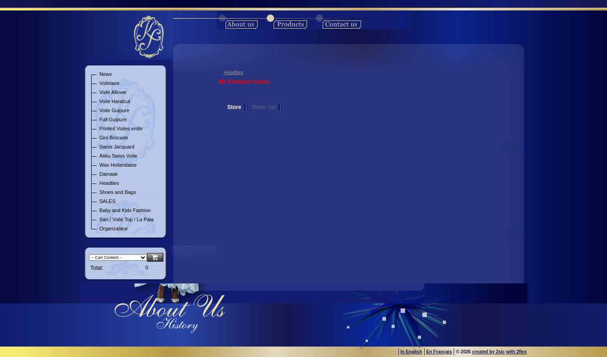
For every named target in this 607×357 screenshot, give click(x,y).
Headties (233, 72)
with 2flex (516, 351)
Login (390, 351)
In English (411, 351)
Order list (264, 107)
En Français (439, 351)
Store (234, 107)
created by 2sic (488, 351)
